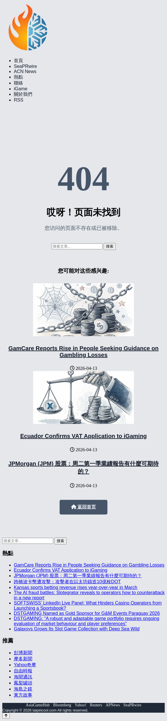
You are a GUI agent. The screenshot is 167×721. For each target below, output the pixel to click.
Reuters (96, 705)
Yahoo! (80, 705)
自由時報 (23, 670)
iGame (20, 88)
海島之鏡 (23, 688)
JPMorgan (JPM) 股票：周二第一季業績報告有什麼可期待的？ (78, 575)
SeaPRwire (25, 66)
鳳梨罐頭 (23, 682)
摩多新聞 (23, 658)
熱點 (18, 76)
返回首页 (83, 506)
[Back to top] (6, 716)
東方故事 (23, 695)
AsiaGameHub (38, 705)
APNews (113, 705)
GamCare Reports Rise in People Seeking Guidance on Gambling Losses (83, 351)
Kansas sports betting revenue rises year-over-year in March (75, 587)
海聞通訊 (23, 676)
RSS (18, 99)
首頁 (18, 60)
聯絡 (18, 83)
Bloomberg (62, 705)
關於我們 (23, 94)
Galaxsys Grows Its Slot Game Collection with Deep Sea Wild (77, 628)
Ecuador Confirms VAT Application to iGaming (83, 436)
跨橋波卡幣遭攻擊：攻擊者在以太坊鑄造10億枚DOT (67, 581)
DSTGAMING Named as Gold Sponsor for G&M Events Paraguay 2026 (87, 613)
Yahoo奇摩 (25, 664)
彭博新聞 (23, 652)
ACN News (25, 71)
